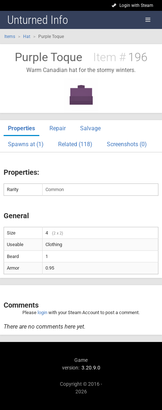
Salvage (90, 128)
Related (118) (75, 144)
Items (9, 36)
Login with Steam (136, 5)
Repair (57, 128)
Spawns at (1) (26, 144)
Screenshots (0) (127, 144)
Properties (21, 128)
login (42, 312)
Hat (26, 36)
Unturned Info (37, 20)
